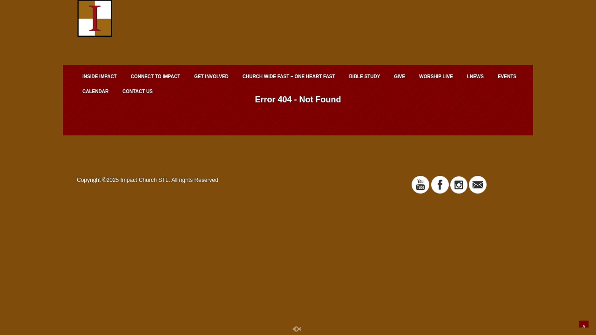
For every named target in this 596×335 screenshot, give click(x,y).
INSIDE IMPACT (99, 76)
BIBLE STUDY (364, 76)
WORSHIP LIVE (436, 76)
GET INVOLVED (211, 76)
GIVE (399, 76)
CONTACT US (137, 91)
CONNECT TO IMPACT (155, 76)
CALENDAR (95, 91)
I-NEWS (475, 76)
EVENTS (507, 76)
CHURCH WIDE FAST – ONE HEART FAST (289, 76)
